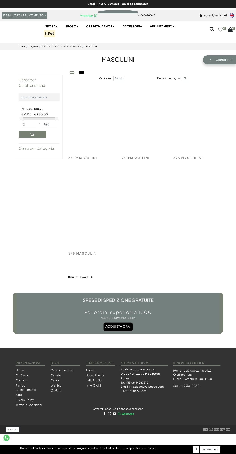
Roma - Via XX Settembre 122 (192, 382)
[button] (221, 42)
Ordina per (105, 90)
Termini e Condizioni (29, 417)
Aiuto (56, 403)
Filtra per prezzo (32, 121)
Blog (19, 407)
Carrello (56, 387)
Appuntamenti (162, 39)
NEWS (49, 46)
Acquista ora (118, 332)
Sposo (72, 39)
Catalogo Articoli (62, 382)
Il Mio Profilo (94, 392)
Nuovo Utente (95, 387)
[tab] (72, 85)
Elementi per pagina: (168, 90)
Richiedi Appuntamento (26, 400)
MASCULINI (91, 58)
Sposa (51, 39)
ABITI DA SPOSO (50, 58)
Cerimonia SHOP (100, 39)
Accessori (132, 39)
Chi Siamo (22, 387)
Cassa (55, 392)
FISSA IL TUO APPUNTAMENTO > (24, 15)
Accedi (90, 382)
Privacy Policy (25, 412)
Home (21, 58)
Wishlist (56, 397)
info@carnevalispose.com (146, 399)
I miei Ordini (93, 397)
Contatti (21, 392)
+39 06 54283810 (137, 394)
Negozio (33, 58)
